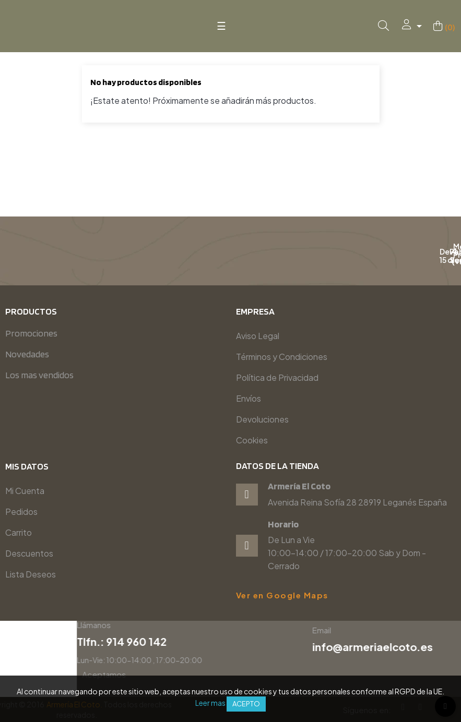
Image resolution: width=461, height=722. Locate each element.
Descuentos (29, 553)
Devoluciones (262, 419)
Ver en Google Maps (282, 595)
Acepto (246, 704)
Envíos (248, 398)
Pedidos (21, 511)
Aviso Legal (257, 335)
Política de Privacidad (277, 377)
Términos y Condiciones (281, 356)
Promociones (31, 333)
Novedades (27, 353)
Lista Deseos (30, 574)
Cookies (252, 440)
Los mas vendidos (39, 374)
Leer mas (210, 702)
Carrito (18, 532)
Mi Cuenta (24, 490)
